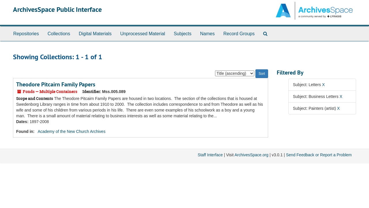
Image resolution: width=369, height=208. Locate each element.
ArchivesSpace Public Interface (57, 9)
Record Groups (239, 33)
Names (207, 33)
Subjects (182, 33)
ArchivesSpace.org (251, 155)
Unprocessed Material (142, 33)
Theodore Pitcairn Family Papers (55, 84)
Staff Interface (210, 155)
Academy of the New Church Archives (72, 131)
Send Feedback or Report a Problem (319, 155)
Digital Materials (95, 33)
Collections (59, 33)
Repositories (26, 33)
